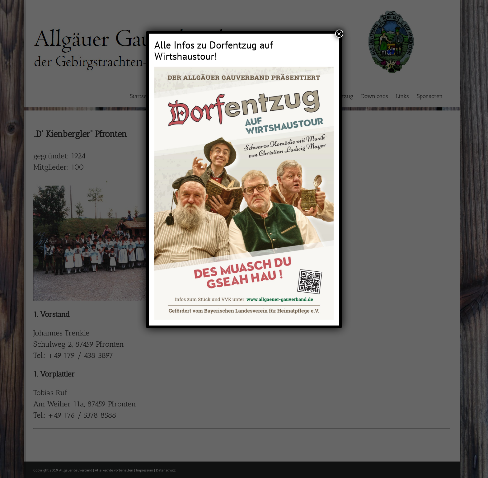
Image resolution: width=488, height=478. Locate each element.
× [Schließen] (339, 34)
